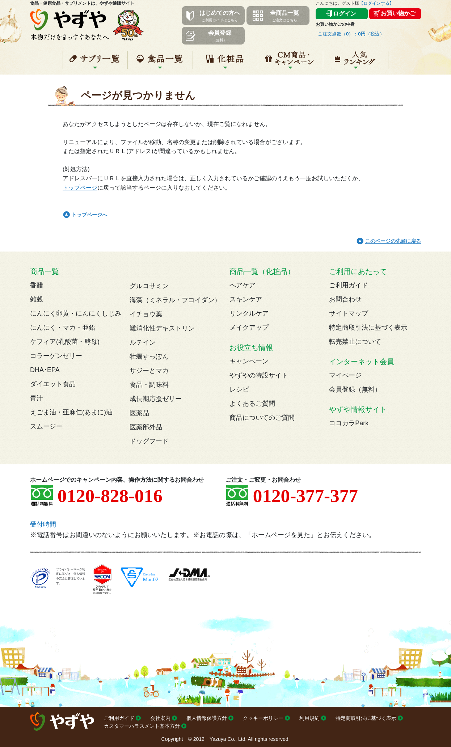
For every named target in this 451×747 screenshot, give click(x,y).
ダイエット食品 (53, 384)
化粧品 (225, 63)
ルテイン (143, 342)
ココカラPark (348, 423)
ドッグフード (149, 441)
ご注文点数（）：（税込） (351, 34)
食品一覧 (160, 63)
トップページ (80, 188)
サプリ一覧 (95, 63)
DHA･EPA (45, 370)
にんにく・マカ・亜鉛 (62, 327)
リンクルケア (249, 313)
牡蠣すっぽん (149, 356)
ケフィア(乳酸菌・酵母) (65, 341)
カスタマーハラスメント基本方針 (142, 726)
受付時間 (43, 524)
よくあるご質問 (252, 403)
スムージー (46, 426)
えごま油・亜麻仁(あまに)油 (71, 412)
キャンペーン (290, 63)
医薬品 (139, 413)
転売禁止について (355, 341)
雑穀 (36, 299)
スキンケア (245, 299)
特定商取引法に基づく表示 (368, 327)
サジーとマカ (149, 370)
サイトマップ (348, 313)
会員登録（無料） (355, 389)
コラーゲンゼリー (56, 355)
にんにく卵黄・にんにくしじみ (75, 313)
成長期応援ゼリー (156, 398)
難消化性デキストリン (162, 328)
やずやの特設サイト (258, 375)
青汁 (36, 398)
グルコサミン (149, 286)
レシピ (239, 389)
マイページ (345, 375)
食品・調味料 (149, 384)
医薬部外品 (146, 427)
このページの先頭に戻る (393, 241)
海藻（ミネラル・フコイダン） (175, 300)
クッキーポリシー (263, 718)
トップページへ (89, 215)
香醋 (36, 285)
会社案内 (160, 718)
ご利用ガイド (348, 285)
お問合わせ (345, 299)
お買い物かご (398, 13)
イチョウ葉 (146, 314)
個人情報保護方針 (206, 718)
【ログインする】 (376, 3)
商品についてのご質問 (262, 417)
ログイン (344, 13)
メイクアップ (249, 327)
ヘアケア (242, 285)
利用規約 (309, 718)
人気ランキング (355, 63)
